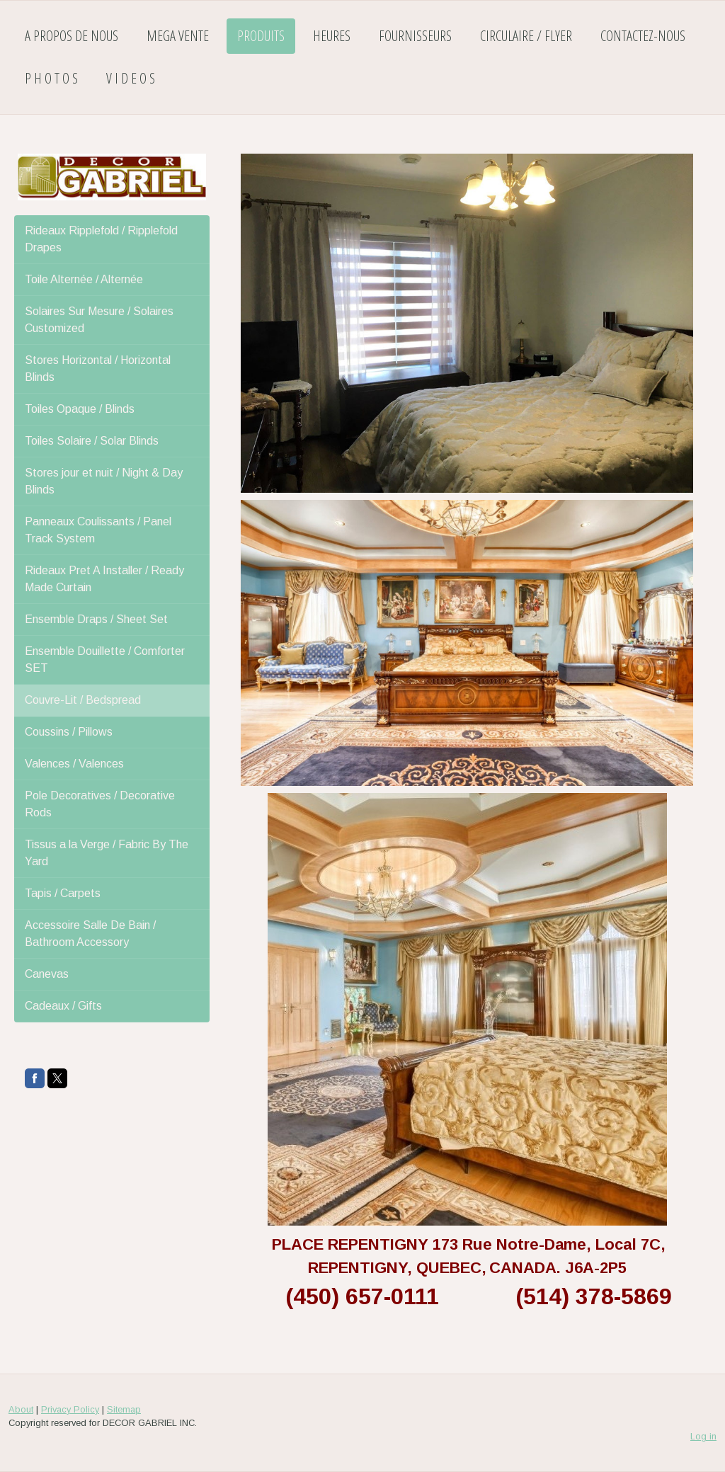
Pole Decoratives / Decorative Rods (100, 803)
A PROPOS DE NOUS (71, 35)
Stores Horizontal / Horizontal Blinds (98, 368)
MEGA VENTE (178, 35)
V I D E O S (130, 78)
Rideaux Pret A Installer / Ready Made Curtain (104, 578)
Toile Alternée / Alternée (84, 279)
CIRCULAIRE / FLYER (526, 35)
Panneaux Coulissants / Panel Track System (98, 529)
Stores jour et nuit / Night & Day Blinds (104, 481)
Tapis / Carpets (63, 893)
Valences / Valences (74, 764)
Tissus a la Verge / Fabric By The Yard (106, 852)
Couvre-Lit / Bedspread (83, 700)
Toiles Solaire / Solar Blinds (92, 441)
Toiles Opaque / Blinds (80, 409)
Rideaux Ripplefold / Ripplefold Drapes (101, 238)
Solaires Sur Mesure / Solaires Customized (99, 319)
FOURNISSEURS (415, 35)
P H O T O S (51, 78)
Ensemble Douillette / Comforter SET (105, 659)
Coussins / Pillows (69, 732)
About (20, 1409)
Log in (703, 1436)
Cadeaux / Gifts (63, 1006)
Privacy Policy (70, 1409)
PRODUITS (261, 35)
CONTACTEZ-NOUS (642, 35)
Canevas (47, 974)
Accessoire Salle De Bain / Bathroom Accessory (90, 933)
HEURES (331, 35)
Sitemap (124, 1409)
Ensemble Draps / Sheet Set (96, 619)
